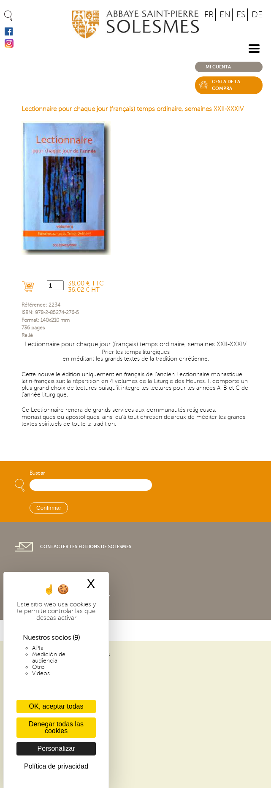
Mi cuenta (218, 67)
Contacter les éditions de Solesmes (85, 546)
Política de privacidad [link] (56, 766)
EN (225, 14)
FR (209, 14)
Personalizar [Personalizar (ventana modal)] (56, 748)
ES (241, 14)
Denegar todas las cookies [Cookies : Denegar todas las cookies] (56, 727)
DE (257, 14)
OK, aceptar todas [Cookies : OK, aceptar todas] (56, 706)
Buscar (37, 473)
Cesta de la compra (226, 85)
